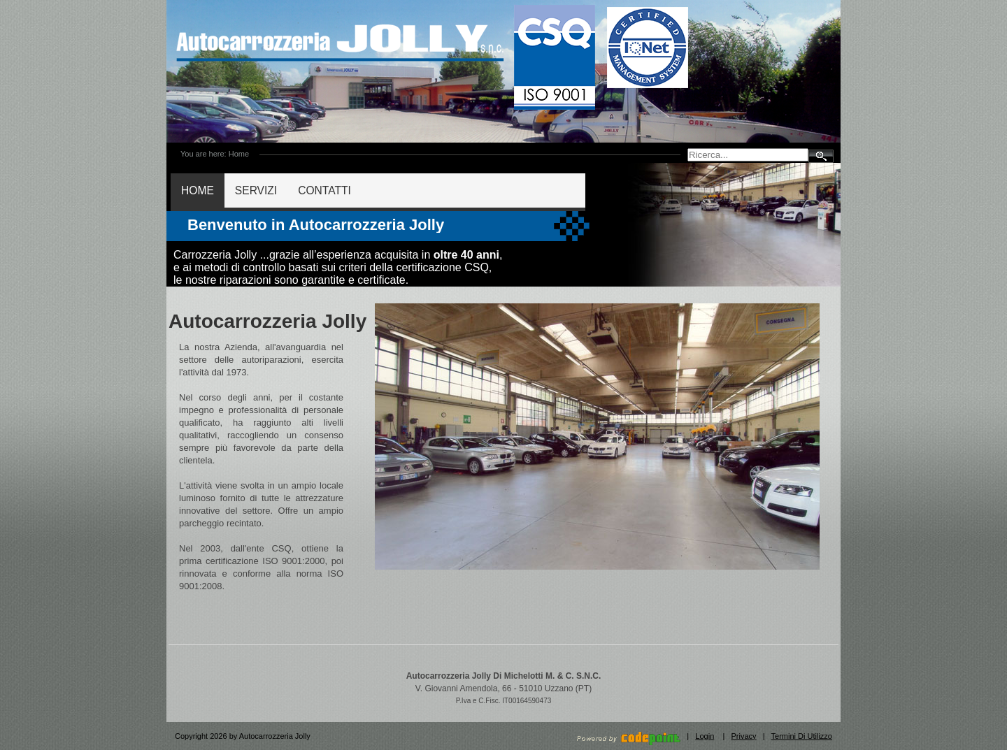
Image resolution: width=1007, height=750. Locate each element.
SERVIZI (256, 190)
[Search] (747, 154)
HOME (197, 190)
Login (704, 736)
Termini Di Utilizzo (801, 736)
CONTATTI (324, 190)
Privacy (744, 736)
